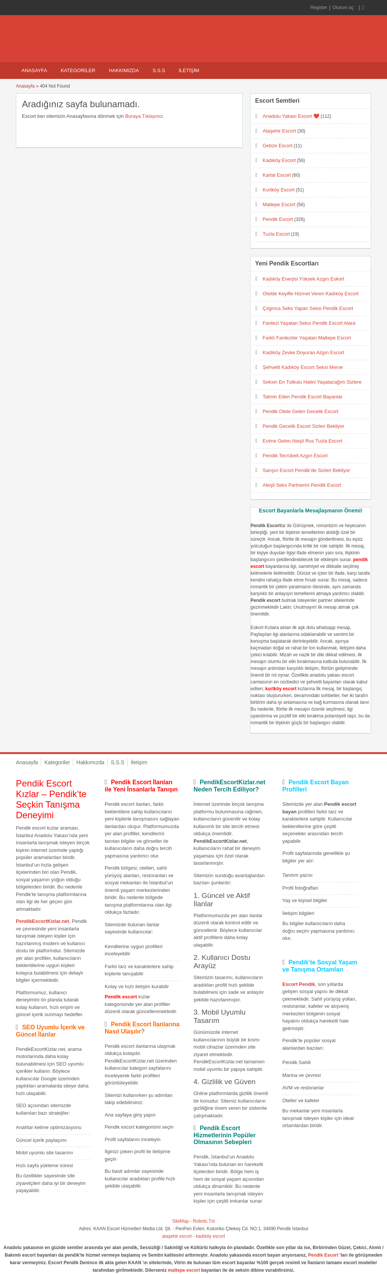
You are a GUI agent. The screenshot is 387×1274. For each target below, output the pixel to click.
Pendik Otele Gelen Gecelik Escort (300, 411)
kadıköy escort (210, 1236)
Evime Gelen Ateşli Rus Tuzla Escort (302, 441)
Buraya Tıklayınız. (144, 116)
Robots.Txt (204, 1221)
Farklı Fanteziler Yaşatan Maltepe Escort (307, 338)
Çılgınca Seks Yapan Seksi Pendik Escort (308, 308)
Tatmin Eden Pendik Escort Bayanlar (302, 396)
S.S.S (159, 70)
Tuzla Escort (276, 234)
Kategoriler (78, 70)
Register (318, 7)
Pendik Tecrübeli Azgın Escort (295, 455)
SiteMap (180, 1221)
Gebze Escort (278, 145)
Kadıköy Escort (279, 160)
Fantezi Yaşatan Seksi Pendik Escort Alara (309, 323)
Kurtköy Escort (279, 190)
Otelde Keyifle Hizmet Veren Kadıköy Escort (311, 293)
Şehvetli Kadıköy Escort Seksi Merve (303, 367)
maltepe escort (184, 1270)
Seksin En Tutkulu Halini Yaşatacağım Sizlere (312, 382)
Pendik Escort (278, 219)
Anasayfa (34, 70)
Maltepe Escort (279, 204)
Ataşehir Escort (279, 131)
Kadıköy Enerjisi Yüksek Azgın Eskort (303, 279)
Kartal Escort (277, 175)
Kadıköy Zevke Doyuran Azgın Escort (303, 352)
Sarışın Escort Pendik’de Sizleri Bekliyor (306, 470)
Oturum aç (344, 7)
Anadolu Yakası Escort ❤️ (291, 116)
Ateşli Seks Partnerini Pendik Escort (302, 485)
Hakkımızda (124, 70)
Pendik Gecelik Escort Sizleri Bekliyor (303, 426)
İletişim (189, 70)
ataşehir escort (177, 1236)
